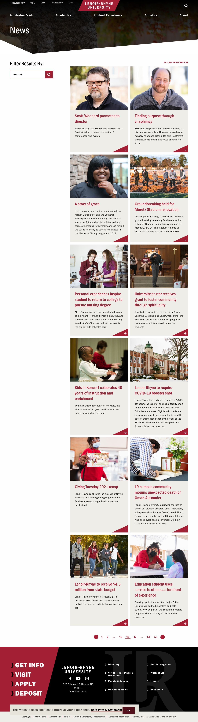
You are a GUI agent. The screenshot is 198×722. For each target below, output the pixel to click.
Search (18, 74)
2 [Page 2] (107, 637)
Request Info (57, 2)
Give (71, 2)
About (184, 15)
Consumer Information (119, 716)
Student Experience (108, 15)
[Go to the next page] (162, 637)
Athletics (151, 15)
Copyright (26, 716)
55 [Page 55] (155, 637)
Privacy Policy (40, 716)
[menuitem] (22, 15)
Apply (32, 2)
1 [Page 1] (102, 637)
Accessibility (55, 716)
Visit (43, 2)
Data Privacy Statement (106, 710)
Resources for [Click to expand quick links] (18, 3)
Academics (64, 15)
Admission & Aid (22, 15)
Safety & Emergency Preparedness (89, 716)
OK (128, 710)
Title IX (67, 716)
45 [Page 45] (120, 637)
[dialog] (74, 709)
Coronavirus (138, 716)
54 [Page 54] (148, 637)
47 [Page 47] (134, 637)
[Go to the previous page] (96, 637)
